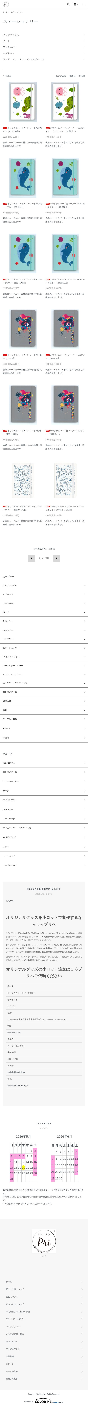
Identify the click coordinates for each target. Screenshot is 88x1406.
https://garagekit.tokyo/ (17, 1085)
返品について (12, 1297)
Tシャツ (6, 728)
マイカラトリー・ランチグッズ (17, 828)
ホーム (5, 12)
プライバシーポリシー (16, 1319)
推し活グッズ (9, 763)
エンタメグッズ (10, 692)
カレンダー (8, 630)
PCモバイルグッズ (11, 657)
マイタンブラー (10, 800)
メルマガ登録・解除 (15, 1334)
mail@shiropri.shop (16, 1072)
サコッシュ (8, 621)
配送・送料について (15, 1289)
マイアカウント (13, 1349)
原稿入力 (7, 701)
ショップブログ (13, 1326)
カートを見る (12, 1371)
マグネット (8, 594)
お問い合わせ (12, 1379)
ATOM (14, 1341)
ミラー (6, 847)
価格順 (72, 76)
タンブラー (8, 639)
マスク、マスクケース (13, 674)
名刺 (5, 710)
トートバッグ (9, 603)
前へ (31, 558)
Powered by (44, 1400)
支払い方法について (15, 1304)
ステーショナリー (17, 12)
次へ (56, 558)
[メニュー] (83, 4)
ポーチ (6, 612)
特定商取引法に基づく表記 (18, 1311)
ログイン (10, 1364)
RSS (8, 1341)
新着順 (82, 76)
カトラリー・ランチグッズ (15, 683)
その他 (6, 738)
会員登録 (10, 1356)
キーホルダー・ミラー (13, 665)
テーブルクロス (10, 719)
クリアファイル (10, 585)
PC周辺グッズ (9, 837)
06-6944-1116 (13, 1032)
